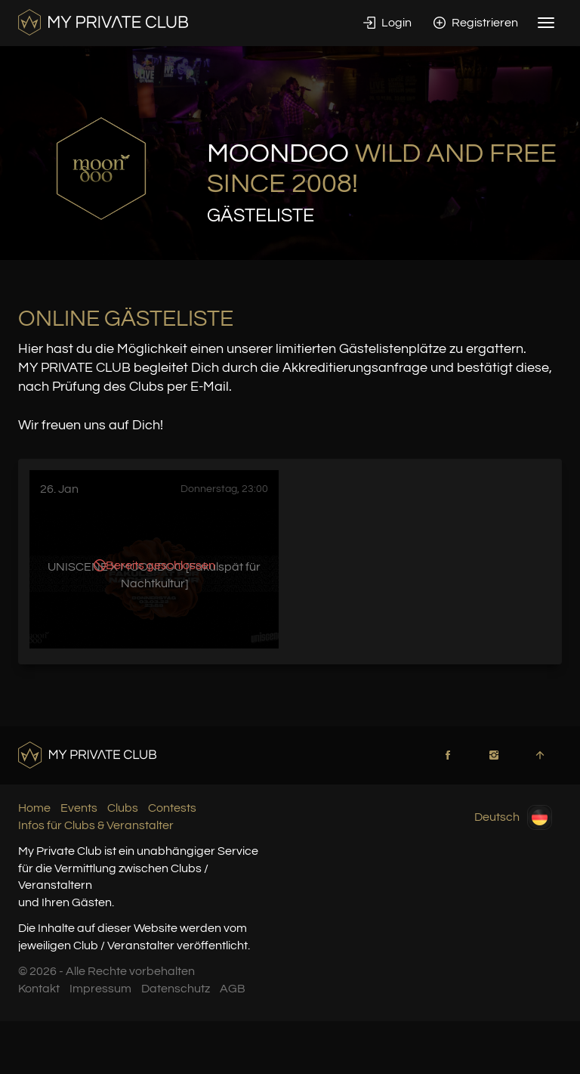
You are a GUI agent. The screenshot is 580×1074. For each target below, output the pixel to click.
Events (78, 808)
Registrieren (475, 23)
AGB (232, 989)
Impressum (100, 989)
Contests (172, 808)
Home (34, 808)
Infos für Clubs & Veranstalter (96, 825)
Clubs (122, 808)
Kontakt (39, 989)
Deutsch (513, 817)
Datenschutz (175, 989)
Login (387, 23)
